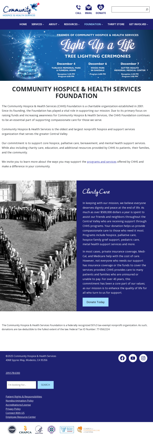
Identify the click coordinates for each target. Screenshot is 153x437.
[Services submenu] (43, 24)
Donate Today (96, 302)
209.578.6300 (13, 373)
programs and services (101, 161)
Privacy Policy (13, 409)
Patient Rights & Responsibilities (24, 396)
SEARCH (45, 384)
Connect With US (15, 413)
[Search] (147, 9)
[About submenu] (58, 24)
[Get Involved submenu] (147, 24)
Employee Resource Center (21, 417)
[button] (76, 55)
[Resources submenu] (79, 24)
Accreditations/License (18, 404)
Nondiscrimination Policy (19, 400)
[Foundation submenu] (102, 24)
